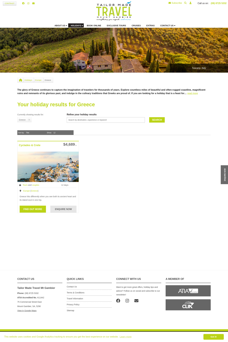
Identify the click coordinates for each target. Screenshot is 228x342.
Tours (25, 185)
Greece (34, 191)
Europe (38, 80)
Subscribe (175, 3)
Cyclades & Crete (29, 145)
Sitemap (70, 310)
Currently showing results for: (30, 114)
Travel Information (75, 298)
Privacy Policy (73, 304)
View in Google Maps (26, 310)
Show (49, 133)
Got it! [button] (214, 337)
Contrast (9, 3)
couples (35, 185)
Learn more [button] (126, 336)
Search (157, 120)
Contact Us (72, 287)
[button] (190, 3)
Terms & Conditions (75, 292)
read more (192, 93)
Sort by (21, 133)
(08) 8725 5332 (219, 3)
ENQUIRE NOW (225, 174)
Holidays (28, 80)
